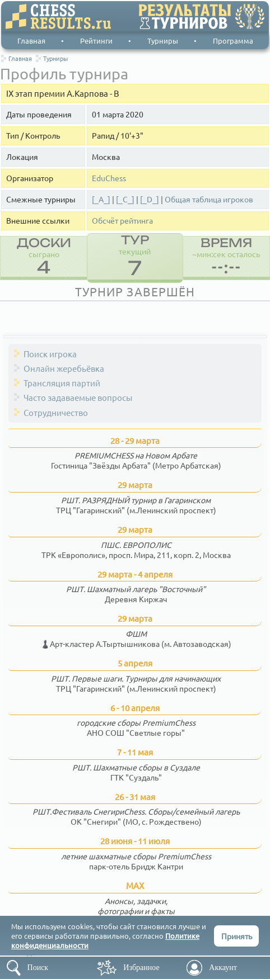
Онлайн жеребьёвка (64, 368)
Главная (31, 40)
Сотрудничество (56, 412)
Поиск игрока (50, 353)
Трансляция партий (62, 382)
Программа (233, 40)
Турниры (162, 40)
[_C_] (125, 199)
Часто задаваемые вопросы (78, 397)
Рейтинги (96, 40)
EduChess (109, 178)
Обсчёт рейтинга (122, 220)
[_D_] (149, 199)
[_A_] (101, 199)
